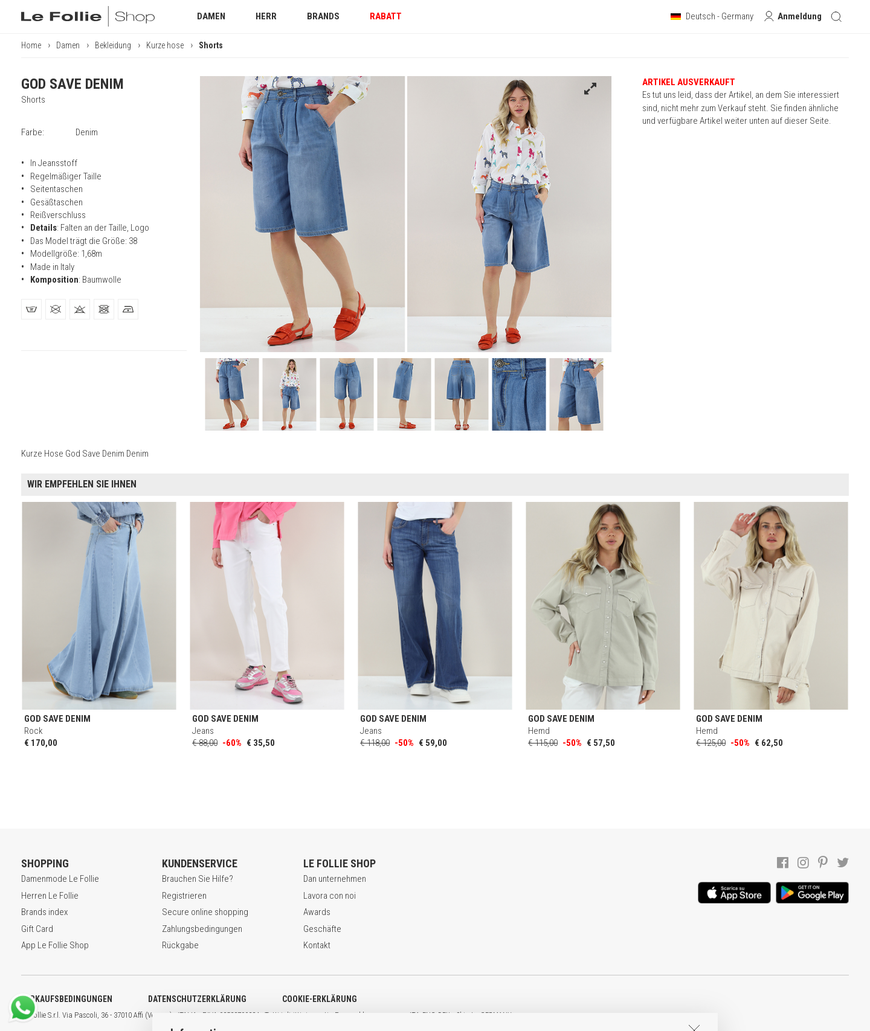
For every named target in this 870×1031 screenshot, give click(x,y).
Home (31, 45)
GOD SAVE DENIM (72, 84)
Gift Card (37, 928)
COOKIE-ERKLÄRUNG (319, 999)
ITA (415, 1015)
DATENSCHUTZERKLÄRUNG (197, 999)
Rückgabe (180, 945)
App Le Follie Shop (55, 945)
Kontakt (316, 945)
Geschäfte (322, 928)
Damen (68, 45)
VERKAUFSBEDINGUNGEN (66, 999)
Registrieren (184, 895)
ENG (429, 1015)
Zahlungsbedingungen (202, 928)
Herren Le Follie (50, 895)
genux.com (387, 1015)
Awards (316, 912)
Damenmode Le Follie (60, 878)
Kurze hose (165, 45)
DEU (444, 1015)
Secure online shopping (205, 912)
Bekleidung (113, 45)
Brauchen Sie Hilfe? (197, 878)
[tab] (31, 309)
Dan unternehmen (334, 878)
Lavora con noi (329, 895)
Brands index (44, 912)
